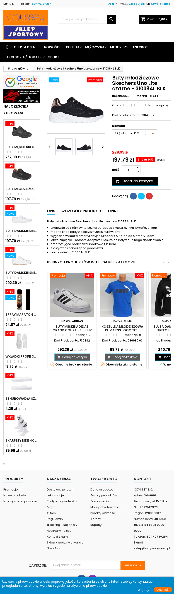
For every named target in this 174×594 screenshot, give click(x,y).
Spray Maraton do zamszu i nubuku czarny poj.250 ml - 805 (21, 314)
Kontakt (8, 4)
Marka (142, 96)
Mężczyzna (94, 47)
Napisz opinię (158, 105)
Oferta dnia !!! (26, 47)
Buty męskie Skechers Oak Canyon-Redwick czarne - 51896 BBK (21, 147)
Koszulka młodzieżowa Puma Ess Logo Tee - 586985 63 (122, 330)
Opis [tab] (51, 211)
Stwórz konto (160, 4)
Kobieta (73, 47)
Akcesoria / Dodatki (24, 57)
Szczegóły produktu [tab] (81, 211)
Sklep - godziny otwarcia (65, 542)
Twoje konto (103, 478)
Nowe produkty (14, 495)
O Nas (51, 513)
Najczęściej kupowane (20, 501)
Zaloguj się (137, 4)
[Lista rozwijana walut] (112, 4)
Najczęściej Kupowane (15, 110)
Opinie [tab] (113, 211)
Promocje (10, 489)
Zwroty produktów (103, 495)
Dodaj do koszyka (134, 181)
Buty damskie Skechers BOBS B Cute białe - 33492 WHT (21, 231)
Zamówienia (99, 501)
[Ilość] (128, 169)
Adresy (95, 519)
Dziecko (139, 47)
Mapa (51, 507)
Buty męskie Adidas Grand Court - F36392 (72, 328)
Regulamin (55, 519)
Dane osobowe (101, 489)
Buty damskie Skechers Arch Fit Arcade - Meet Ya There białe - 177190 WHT (21, 272)
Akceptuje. (163, 590)
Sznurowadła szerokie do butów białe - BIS (21, 398)
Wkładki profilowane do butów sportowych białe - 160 (21, 356)
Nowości (52, 47)
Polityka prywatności (62, 501)
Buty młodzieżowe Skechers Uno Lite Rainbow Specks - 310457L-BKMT (21, 189)
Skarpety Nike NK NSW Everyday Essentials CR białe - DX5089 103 (21, 440)
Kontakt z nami (57, 536)
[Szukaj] (87, 19)
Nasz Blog (54, 548)
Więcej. (143, 589)
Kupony (96, 525)
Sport (53, 57)
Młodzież (118, 47)
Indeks (117, 96)
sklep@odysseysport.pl (152, 548)
